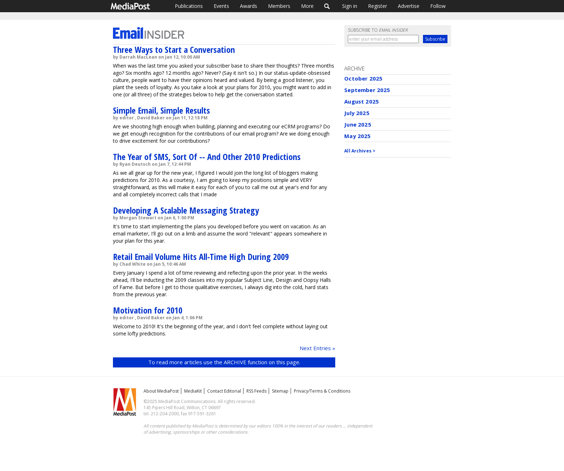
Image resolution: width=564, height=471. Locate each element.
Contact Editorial (224, 391)
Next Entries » (317, 348)
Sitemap (280, 391)
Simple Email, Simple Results (161, 110)
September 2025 (367, 89)
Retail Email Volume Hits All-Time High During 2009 (201, 256)
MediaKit (193, 391)
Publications (189, 6)
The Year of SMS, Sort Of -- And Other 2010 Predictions (207, 157)
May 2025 (357, 136)
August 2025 (361, 101)
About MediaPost (161, 391)
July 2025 (356, 112)
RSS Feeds (256, 391)
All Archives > (360, 151)
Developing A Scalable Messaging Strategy (186, 210)
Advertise (408, 6)
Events (221, 6)
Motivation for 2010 (147, 310)
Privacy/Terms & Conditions (322, 391)
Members (279, 6)
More (307, 6)
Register (377, 6)
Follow (438, 6)
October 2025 (363, 78)
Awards (248, 6)
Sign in (349, 6)
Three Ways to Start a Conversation (174, 49)
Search (327, 6)
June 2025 (357, 124)
